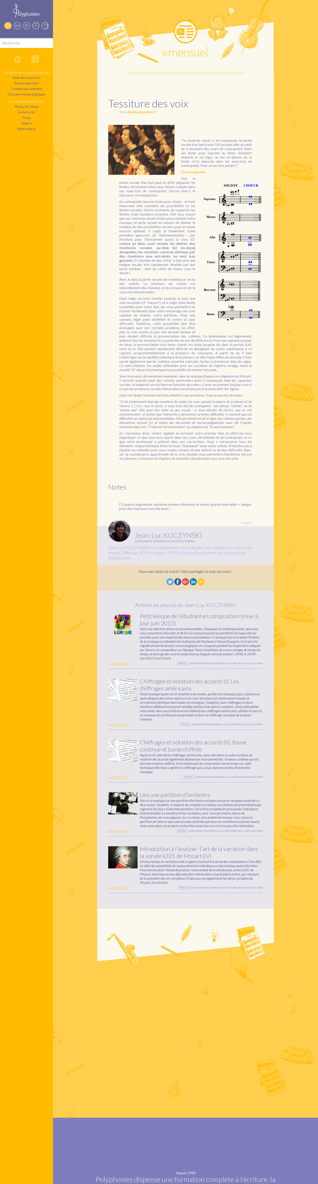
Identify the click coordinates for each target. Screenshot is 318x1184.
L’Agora (26, 123)
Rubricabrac (26, 128)
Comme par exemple (26, 88)
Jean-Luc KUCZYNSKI (168, 535)
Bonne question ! (142, 112)
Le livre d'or (26, 112)
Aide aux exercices (27, 77)
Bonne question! (26, 83)
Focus (26, 117)
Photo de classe (26, 106)
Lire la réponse (193, 172)
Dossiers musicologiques (26, 94)
